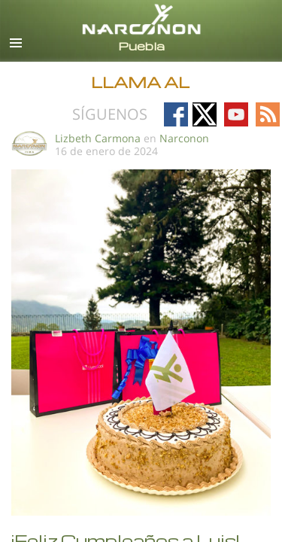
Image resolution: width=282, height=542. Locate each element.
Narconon (184, 138)
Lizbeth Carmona (98, 138)
